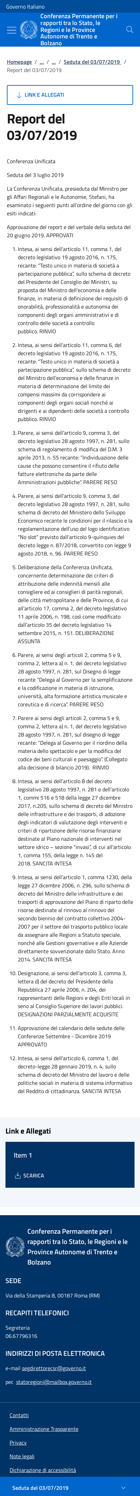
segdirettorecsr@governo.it (54, 1368)
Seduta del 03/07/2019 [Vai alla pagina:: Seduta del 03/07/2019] (92, 62)
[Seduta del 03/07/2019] (70, 1488)
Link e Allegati (39, 95)
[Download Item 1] (29, 1175)
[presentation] (130, 29)
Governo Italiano (25, 6)
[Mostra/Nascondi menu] (11, 30)
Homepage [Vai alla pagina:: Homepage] (19, 62)
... (42, 62)
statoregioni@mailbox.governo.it (54, 1382)
